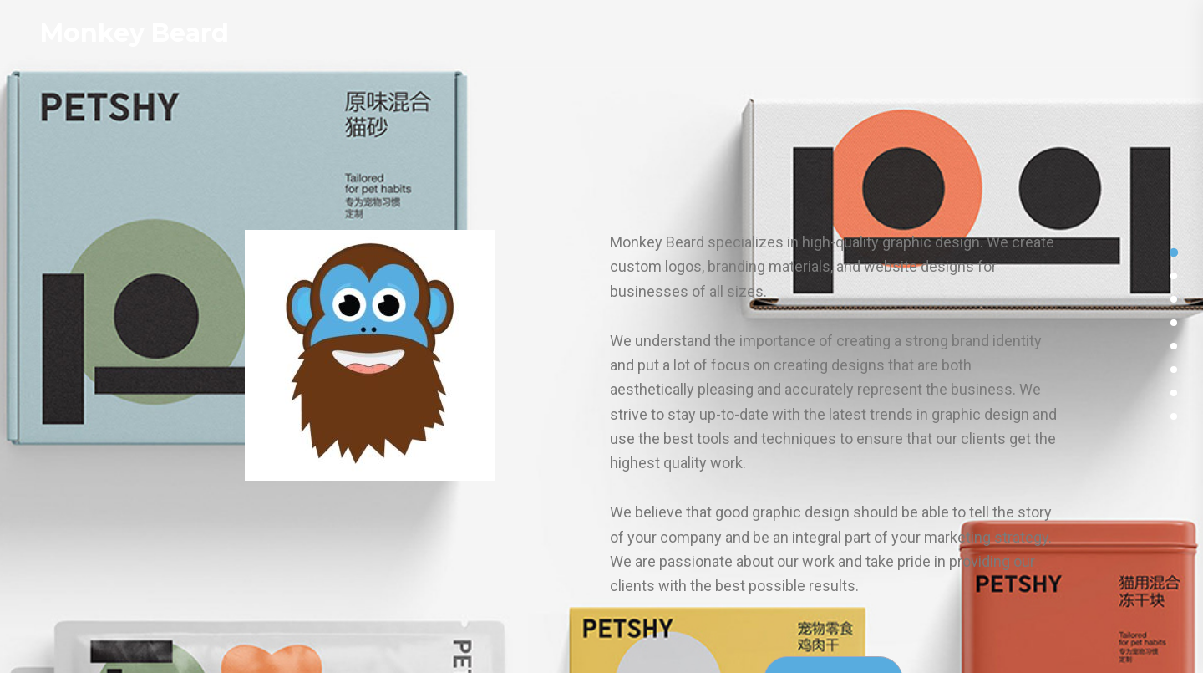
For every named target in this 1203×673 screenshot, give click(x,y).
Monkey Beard (134, 33)
